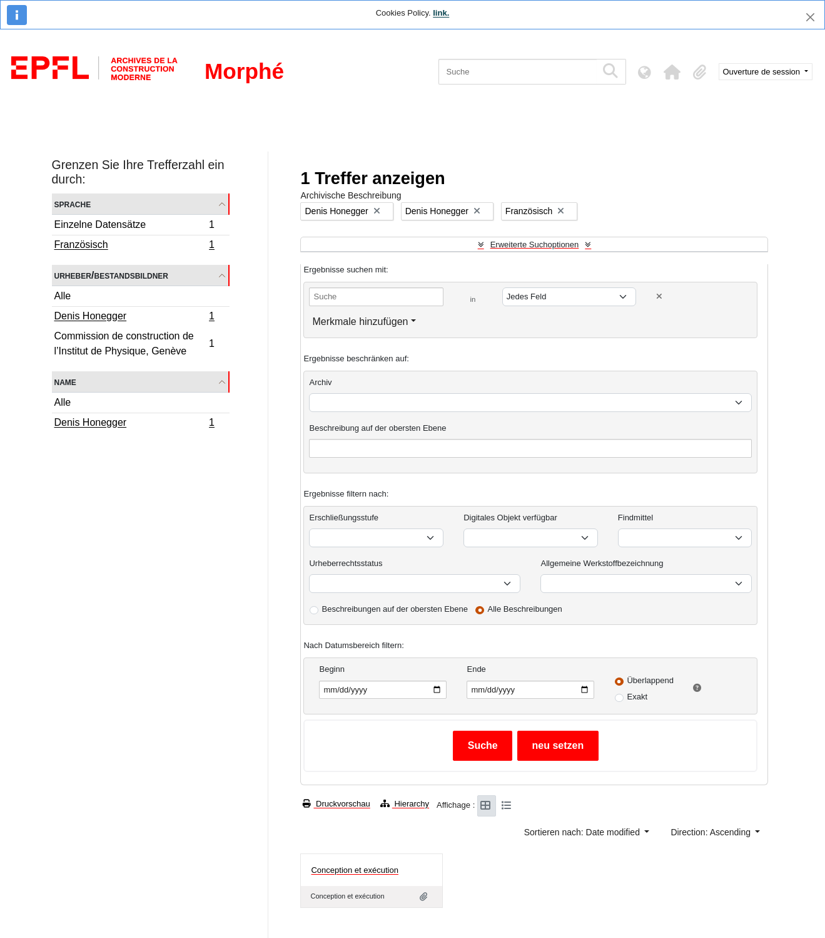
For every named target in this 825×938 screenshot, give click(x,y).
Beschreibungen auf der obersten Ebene (394, 609)
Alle (62, 296)
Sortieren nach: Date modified (583, 832)
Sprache (72, 204)
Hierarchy (404, 803)
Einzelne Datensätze (134, 226)
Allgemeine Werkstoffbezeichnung (601, 563)
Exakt (637, 696)
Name (65, 382)
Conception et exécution (354, 870)
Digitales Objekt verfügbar (510, 517)
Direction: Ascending (712, 832)
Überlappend (650, 680)
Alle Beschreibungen (525, 609)
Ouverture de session (762, 71)
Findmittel (635, 517)
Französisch (134, 246)
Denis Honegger (134, 317)
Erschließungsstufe (343, 517)
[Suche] (517, 72)
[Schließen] (810, 17)
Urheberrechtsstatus (345, 563)
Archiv (320, 382)
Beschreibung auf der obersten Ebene (377, 428)
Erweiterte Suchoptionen (534, 244)
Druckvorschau (336, 803)
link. (441, 13)
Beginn (331, 669)
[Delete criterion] (659, 296)
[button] (672, 72)
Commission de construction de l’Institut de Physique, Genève (134, 343)
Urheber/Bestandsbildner (111, 275)
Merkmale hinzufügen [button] (360, 321)
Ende (476, 669)
